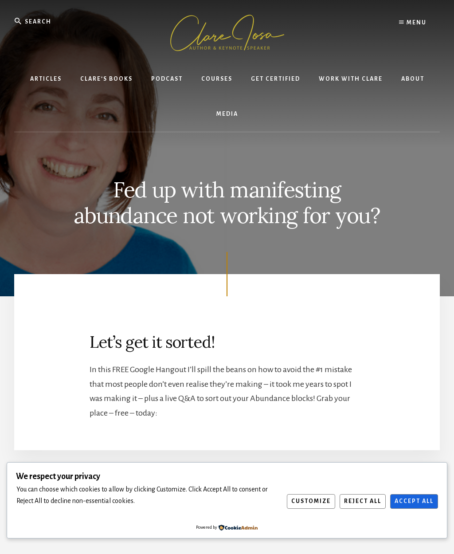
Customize (311, 501)
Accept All (414, 501)
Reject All (362, 501)
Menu (413, 22)
